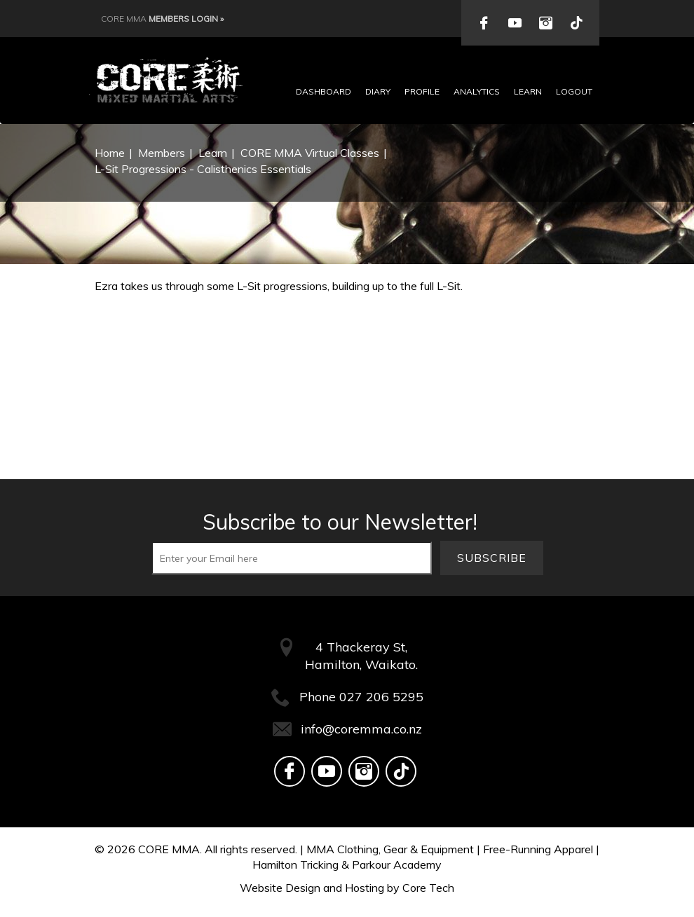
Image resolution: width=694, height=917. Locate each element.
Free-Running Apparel (538, 849)
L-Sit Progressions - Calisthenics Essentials (203, 169)
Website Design (280, 888)
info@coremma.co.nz (361, 729)
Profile (422, 91)
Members (161, 153)
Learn (528, 91)
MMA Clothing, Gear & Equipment (390, 849)
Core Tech (428, 888)
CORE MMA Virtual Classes (309, 153)
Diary (377, 91)
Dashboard (323, 91)
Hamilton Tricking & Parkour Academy (347, 864)
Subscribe (491, 558)
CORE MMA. (170, 849)
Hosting (364, 888)
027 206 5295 (381, 697)
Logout (574, 91)
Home (110, 153)
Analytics (477, 91)
